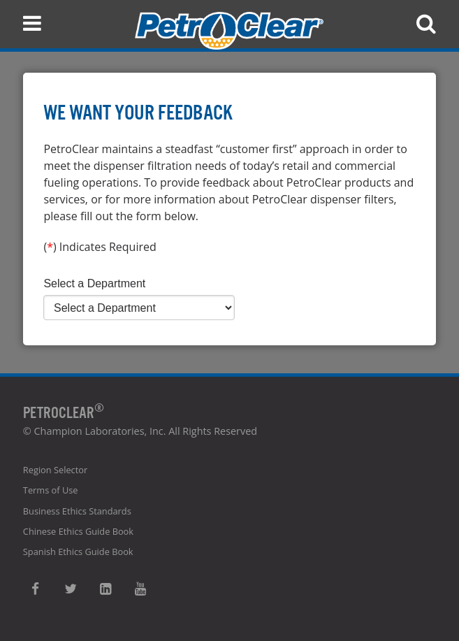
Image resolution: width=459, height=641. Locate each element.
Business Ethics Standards (77, 511)
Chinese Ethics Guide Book (78, 531)
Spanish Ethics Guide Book (78, 551)
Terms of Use (50, 490)
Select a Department (94, 283)
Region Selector (55, 469)
